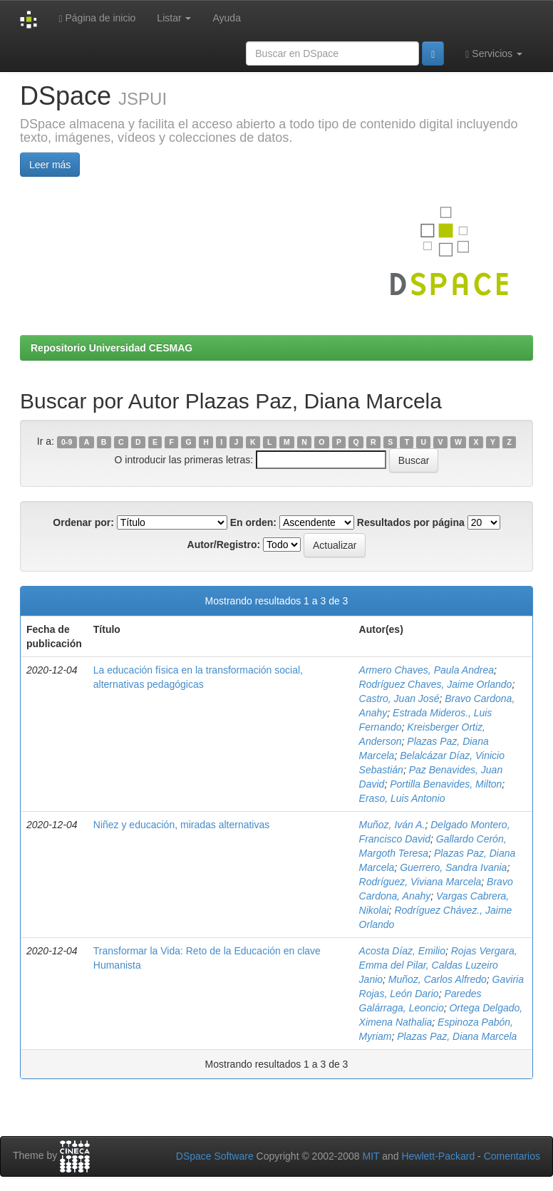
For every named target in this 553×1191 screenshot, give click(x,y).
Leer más (50, 164)
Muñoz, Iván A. (392, 824)
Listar (174, 18)
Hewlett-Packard (438, 1156)
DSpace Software (215, 1156)
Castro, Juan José (399, 698)
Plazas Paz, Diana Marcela (457, 1036)
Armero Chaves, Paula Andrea (426, 670)
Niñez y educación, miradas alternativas (181, 824)
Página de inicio (96, 18)
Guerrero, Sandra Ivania (453, 867)
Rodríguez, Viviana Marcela (420, 881)
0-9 (66, 442)
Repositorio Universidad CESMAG (111, 348)
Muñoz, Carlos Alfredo (437, 979)
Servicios (493, 54)
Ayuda (226, 18)
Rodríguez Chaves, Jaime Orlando (435, 684)
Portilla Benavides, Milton (446, 784)
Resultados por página (411, 522)
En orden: (253, 522)
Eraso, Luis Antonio (402, 798)
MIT (370, 1156)
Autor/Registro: (224, 544)
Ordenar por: (83, 522)
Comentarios (512, 1156)
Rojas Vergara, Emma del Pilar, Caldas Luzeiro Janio (438, 965)
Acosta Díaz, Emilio (402, 951)
